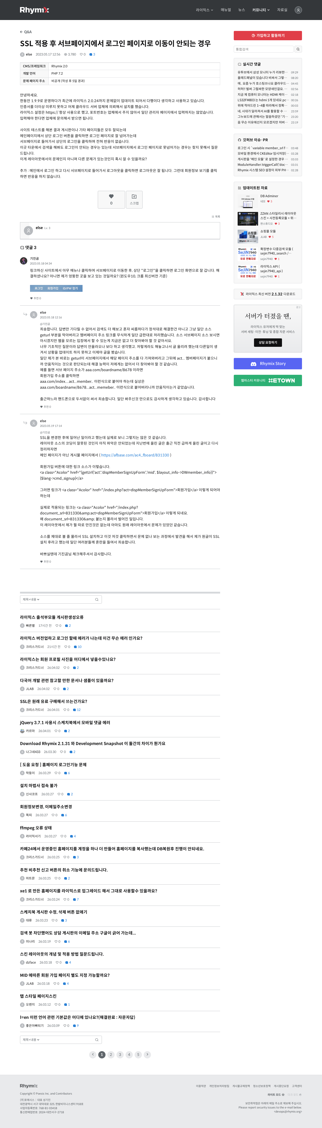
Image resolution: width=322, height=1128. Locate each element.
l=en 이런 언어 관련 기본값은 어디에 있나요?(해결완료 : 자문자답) (77, 1017)
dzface (31, 962)
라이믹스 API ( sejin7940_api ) (271, 268)
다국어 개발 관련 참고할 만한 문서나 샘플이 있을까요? (66, 680)
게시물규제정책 (241, 1086)
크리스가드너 (35, 647)
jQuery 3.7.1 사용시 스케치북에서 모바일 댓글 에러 (65, 722)
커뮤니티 (261, 10)
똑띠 (29, 815)
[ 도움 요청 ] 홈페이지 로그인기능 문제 (53, 764)
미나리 (30, 941)
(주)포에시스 (27, 1100)
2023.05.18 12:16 (51, 317)
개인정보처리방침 (219, 1086)
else (29, 54)
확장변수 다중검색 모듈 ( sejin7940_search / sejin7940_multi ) (276, 251)
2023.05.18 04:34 (41, 263)
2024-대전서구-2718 (51, 1112)
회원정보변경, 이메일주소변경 (46, 806)
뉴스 (241, 10)
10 (77, 647)
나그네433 (33, 752)
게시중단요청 (281, 1086)
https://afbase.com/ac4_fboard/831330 (135, 455)
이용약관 (201, 1086)
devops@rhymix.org (288, 1111)
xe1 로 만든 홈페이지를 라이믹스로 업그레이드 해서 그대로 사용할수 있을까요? (88, 891)
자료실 (282, 10)
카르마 (30, 731)
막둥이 (30, 773)
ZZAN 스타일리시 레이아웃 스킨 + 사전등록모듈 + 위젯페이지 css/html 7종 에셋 (278, 216)
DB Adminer (269, 196)
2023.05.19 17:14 (51, 426)
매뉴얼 (226, 10)
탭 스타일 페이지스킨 (38, 996)
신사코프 (32, 794)
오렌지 (30, 1004)
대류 (29, 920)
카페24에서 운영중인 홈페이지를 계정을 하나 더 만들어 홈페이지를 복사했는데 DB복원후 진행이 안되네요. (112, 848)
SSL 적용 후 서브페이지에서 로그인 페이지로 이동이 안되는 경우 (115, 43)
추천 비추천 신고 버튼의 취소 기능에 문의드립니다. (64, 870)
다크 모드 (295, 1094)
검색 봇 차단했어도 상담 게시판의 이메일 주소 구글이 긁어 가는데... (78, 933)
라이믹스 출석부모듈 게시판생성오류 (52, 617)
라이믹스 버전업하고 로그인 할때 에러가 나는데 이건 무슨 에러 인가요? (81, 638)
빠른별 (30, 626)
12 (76, 710)
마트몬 (30, 878)
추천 (35, 298)
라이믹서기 (33, 836)
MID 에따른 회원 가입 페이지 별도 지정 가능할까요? (65, 975)
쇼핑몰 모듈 (268, 231)
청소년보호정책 (262, 1086)
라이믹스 (205, 10)
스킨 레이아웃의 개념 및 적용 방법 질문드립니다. (62, 954)
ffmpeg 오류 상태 (36, 828)
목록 (215, 216)
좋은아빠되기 (35, 1026)
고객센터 (297, 1086)
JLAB (30, 689)
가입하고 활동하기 (268, 35)
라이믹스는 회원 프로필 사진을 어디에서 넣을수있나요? (68, 659)
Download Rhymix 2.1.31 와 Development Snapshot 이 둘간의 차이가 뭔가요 (93, 743)
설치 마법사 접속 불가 (39, 785)
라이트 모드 (276, 1094)
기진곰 (34, 259)
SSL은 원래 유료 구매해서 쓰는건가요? (53, 701)
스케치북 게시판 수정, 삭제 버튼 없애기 (53, 912)
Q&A (26, 32)
